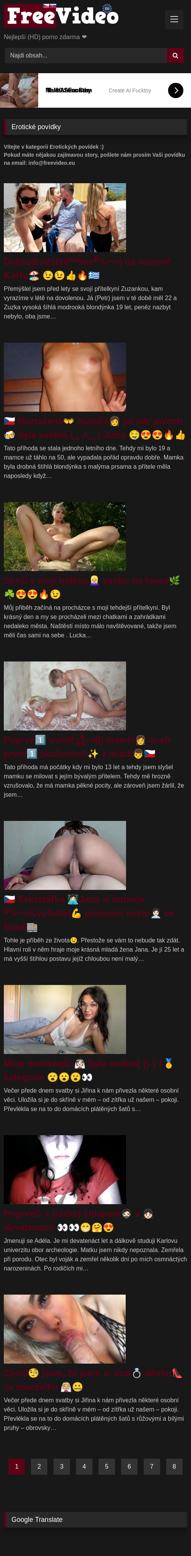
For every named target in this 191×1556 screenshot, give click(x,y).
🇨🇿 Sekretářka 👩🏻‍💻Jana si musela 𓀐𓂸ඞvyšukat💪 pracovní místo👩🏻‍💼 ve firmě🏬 (89, 913)
